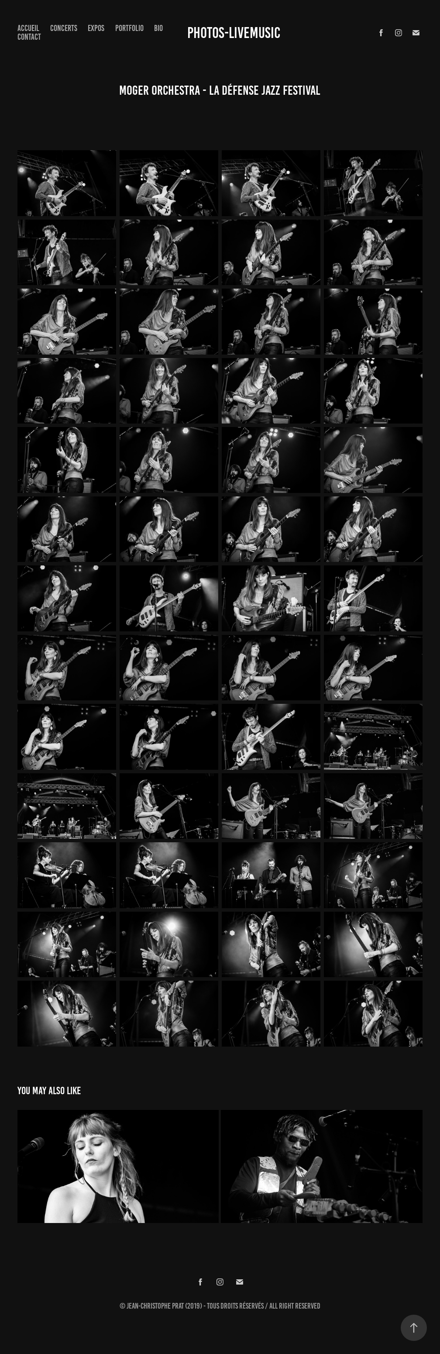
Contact (29, 36)
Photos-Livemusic (233, 32)
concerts (63, 28)
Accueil (28, 28)
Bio (158, 28)
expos (96, 28)
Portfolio (129, 28)
